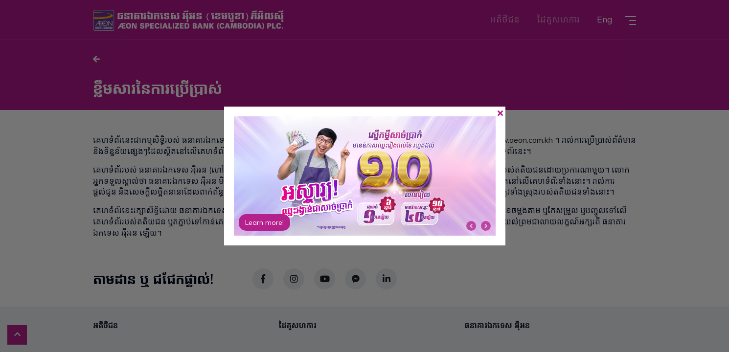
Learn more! (264, 222)
